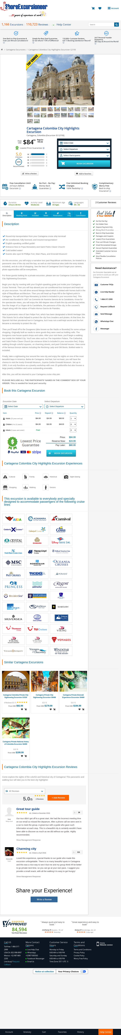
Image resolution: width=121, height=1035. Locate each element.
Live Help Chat (32, 949)
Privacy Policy (79, 952)
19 (79, 812)
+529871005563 (32, 955)
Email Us (30, 961)
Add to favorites (83, 174)
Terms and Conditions (82, 949)
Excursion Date (10, 401)
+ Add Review (58, 798)
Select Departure (52, 401)
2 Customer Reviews (105, 202)
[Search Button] (116, 24)
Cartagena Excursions (16, 49)
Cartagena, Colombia (36, 135)
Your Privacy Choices (68, 971)
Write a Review (29, 173)
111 (78, 852)
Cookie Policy (79, 955)
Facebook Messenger (35, 958)
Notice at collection (44, 971)
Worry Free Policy (81, 958)
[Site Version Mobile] (105, 944)
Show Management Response (28, 840)
